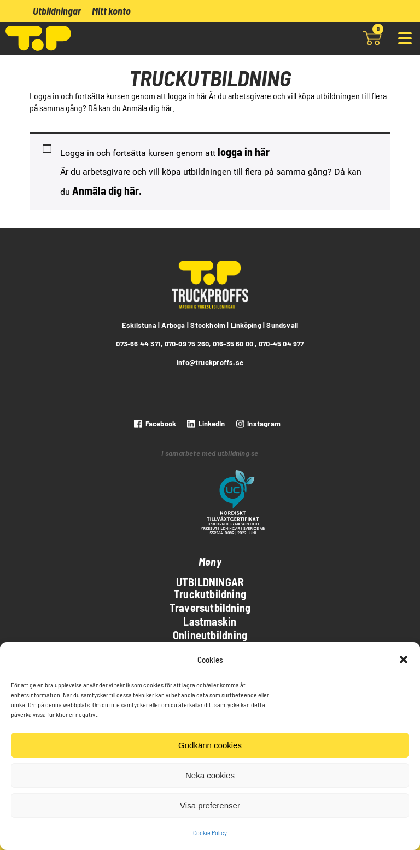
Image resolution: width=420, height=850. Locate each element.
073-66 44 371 (138, 343)
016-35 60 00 (233, 343)
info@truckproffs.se (210, 362)
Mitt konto (111, 11)
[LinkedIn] (204, 423)
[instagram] (257, 423)
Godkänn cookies (210, 745)
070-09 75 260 (187, 343)
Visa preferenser (210, 805)
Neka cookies (210, 775)
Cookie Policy (210, 832)
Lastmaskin (209, 621)
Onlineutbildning (210, 634)
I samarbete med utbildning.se (209, 453)
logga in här (244, 151)
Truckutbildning (210, 593)
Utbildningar (57, 11)
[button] (403, 659)
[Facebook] (153, 423)
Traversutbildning (210, 607)
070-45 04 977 (281, 343)
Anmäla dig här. (107, 190)
